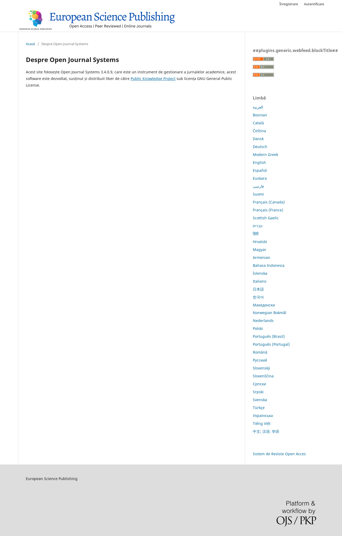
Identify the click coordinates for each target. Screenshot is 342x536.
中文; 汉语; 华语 (266, 431)
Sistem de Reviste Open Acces (279, 453)
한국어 (258, 297)
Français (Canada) (269, 202)
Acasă (30, 43)
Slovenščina (263, 375)
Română (260, 352)
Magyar (259, 249)
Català (258, 122)
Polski (258, 328)
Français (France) (268, 209)
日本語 (258, 289)
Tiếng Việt (261, 423)
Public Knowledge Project (153, 78)
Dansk (258, 138)
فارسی (258, 186)
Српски (259, 383)
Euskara (260, 178)
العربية (258, 107)
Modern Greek (265, 154)
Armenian (261, 257)
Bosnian (260, 114)
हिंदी (256, 233)
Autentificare (314, 4)
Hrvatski (260, 241)
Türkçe (259, 407)
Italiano (259, 281)
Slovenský (261, 368)
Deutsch (260, 146)
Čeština (259, 130)
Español (260, 170)
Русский (260, 360)
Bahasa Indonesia (268, 265)
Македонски (264, 304)
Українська (263, 415)
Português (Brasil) (269, 336)
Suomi (258, 194)
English (259, 162)
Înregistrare (288, 4)
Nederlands (263, 320)
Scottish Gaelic (266, 217)
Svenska (260, 399)
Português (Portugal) (271, 344)
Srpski (258, 391)
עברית (258, 225)
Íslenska (260, 273)
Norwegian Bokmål (269, 312)
